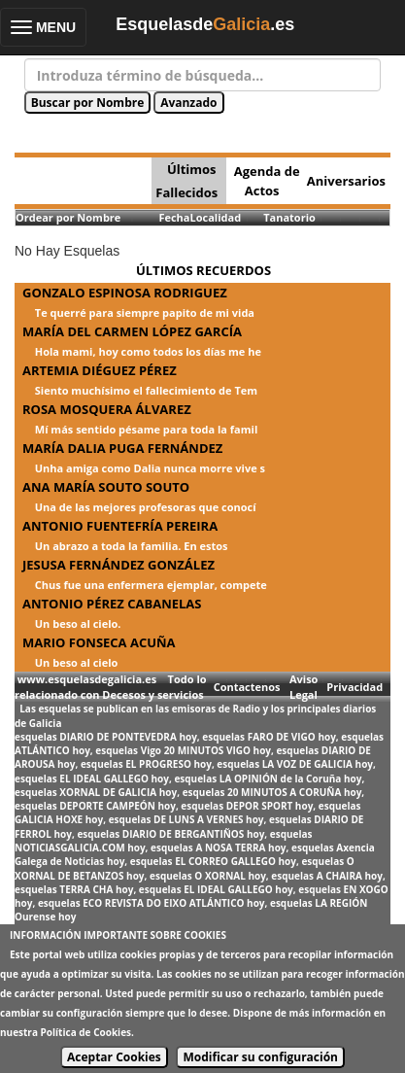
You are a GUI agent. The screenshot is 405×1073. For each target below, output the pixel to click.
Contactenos (247, 686)
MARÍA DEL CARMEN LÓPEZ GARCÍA (132, 331)
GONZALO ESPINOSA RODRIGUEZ (124, 292)
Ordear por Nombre (68, 217)
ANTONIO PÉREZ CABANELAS (112, 603)
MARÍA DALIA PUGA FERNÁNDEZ (122, 448)
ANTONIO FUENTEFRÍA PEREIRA (120, 526)
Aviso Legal (303, 687)
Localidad (215, 217)
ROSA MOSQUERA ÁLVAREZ (106, 409)
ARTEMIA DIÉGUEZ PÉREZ (99, 370)
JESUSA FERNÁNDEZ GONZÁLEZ (118, 564)
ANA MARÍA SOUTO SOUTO (105, 487)
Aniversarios (346, 181)
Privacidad (354, 686)
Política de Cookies (86, 1032)
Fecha (173, 217)
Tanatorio (289, 217)
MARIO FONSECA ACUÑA (99, 642)
